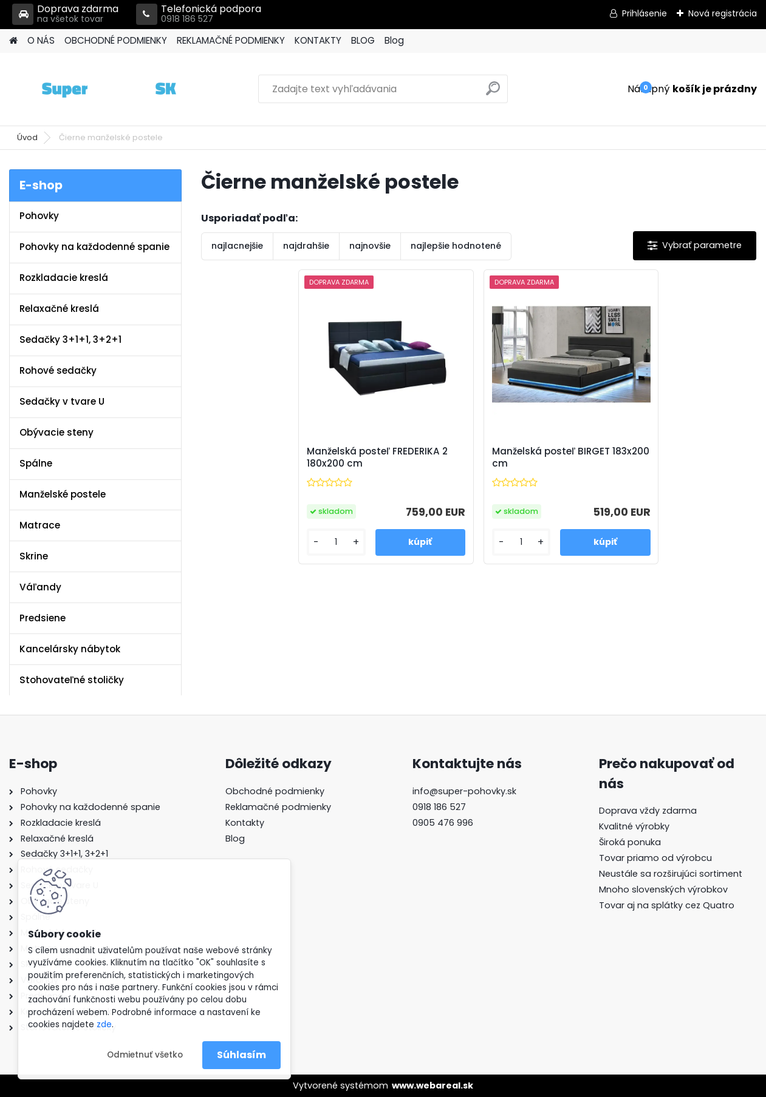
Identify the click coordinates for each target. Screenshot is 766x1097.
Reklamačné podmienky (278, 807)
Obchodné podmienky (274, 791)
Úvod (27, 137)
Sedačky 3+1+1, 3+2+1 (70, 339)
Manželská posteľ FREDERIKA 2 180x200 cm (377, 457)
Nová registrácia (722, 13)
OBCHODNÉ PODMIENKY (115, 40)
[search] (493, 93)
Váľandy (40, 587)
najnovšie (370, 246)
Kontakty (244, 823)
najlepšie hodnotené (456, 246)
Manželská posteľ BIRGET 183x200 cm (570, 457)
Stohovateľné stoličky (71, 679)
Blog (394, 40)
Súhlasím (241, 1055)
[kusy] (336, 542)
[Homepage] (13, 41)
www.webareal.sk (432, 1085)
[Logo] (92, 89)
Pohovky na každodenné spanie (94, 246)
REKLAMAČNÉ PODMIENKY (231, 40)
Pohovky (39, 215)
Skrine (33, 556)
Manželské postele (62, 494)
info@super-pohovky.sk (464, 791)
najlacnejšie (237, 246)
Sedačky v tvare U (61, 401)
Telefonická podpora (198, 14)
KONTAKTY (318, 40)
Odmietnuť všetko (145, 1055)
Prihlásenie (644, 13)
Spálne (35, 463)
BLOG (363, 40)
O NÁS (41, 40)
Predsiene (42, 618)
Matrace (39, 525)
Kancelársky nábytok (69, 649)
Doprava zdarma (65, 14)
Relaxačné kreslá (59, 308)
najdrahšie (306, 246)
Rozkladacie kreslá (63, 277)
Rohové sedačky (58, 370)
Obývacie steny (56, 432)
